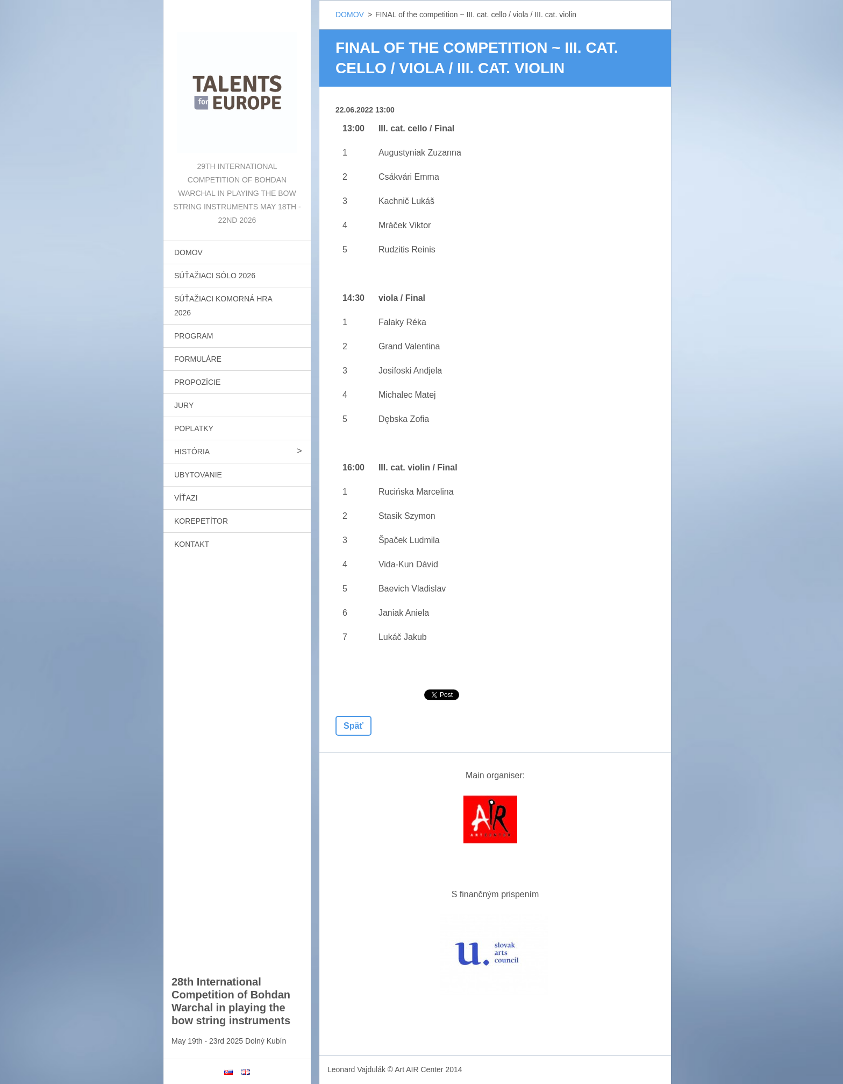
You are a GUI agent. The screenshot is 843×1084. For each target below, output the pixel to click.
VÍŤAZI (186, 498)
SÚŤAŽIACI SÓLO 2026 (214, 275)
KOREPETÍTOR (201, 521)
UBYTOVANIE (198, 474)
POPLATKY (193, 428)
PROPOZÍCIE (197, 382)
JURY (184, 405)
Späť (353, 725)
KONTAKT (191, 544)
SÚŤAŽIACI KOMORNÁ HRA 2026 (223, 305)
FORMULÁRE (198, 359)
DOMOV (188, 252)
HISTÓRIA (192, 451)
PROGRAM (193, 336)
